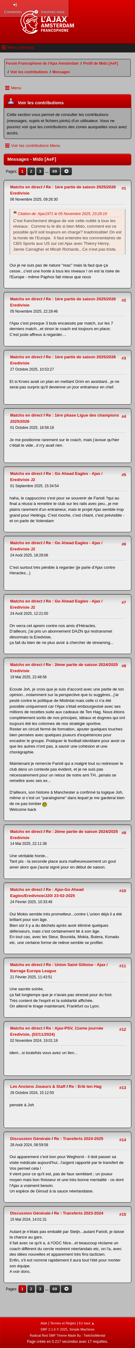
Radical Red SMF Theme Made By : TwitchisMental (67, 1335)
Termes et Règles (63, 1323)
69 (54, 171)
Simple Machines (81, 1329)
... (47, 171)
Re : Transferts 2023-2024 (78, 1213)
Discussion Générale (30, 1138)
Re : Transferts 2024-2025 (78, 1138)
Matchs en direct (26, 187)
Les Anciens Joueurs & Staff (37, 1086)
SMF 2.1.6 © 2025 (54, 1329)
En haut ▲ (86, 1323)
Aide (43, 1323)
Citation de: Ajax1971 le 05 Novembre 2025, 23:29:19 (62, 214)
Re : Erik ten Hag (85, 1086)
